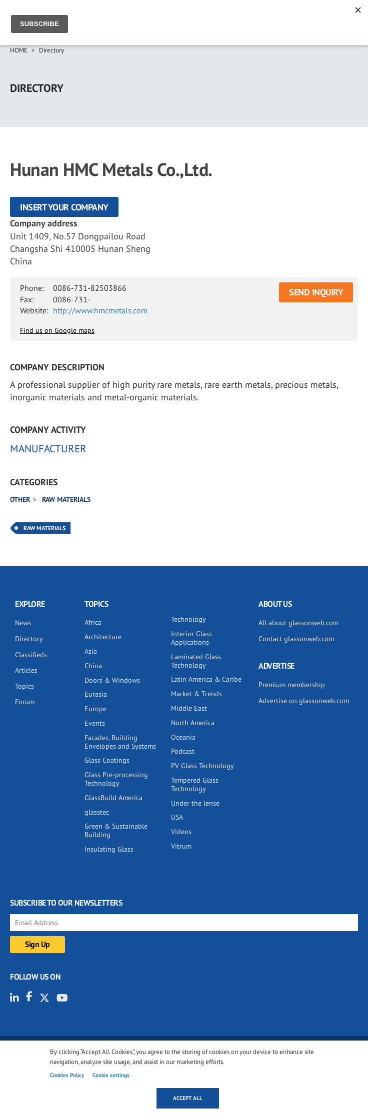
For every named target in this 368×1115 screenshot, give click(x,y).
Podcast (182, 751)
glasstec (96, 812)
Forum (24, 701)
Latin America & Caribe (206, 679)
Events (94, 723)
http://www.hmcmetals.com (100, 310)
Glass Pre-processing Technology (116, 779)
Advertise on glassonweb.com (303, 700)
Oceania (183, 737)
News (23, 622)
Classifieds (31, 654)
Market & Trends (196, 693)
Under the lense (195, 803)
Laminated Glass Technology (196, 661)
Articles (26, 670)
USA (177, 817)
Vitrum (181, 846)
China (93, 665)
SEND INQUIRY (316, 292)
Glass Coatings (107, 760)
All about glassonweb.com (298, 622)
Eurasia (95, 694)
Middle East (189, 708)
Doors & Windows (112, 680)
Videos (181, 831)
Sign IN (320, 18)
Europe (95, 708)
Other (20, 499)
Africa (93, 622)
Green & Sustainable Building (116, 830)
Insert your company (64, 207)
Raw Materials (45, 528)
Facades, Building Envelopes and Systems (120, 742)
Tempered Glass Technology (194, 784)
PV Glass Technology (202, 765)
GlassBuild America (113, 797)
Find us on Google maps (57, 330)
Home (19, 50)
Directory (51, 50)
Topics (24, 686)
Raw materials (66, 499)
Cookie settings (111, 1075)
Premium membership (291, 684)
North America (192, 722)
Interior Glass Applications (191, 638)
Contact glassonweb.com (296, 638)
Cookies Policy (67, 1075)
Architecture (103, 636)
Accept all (187, 1098)
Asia (90, 651)
